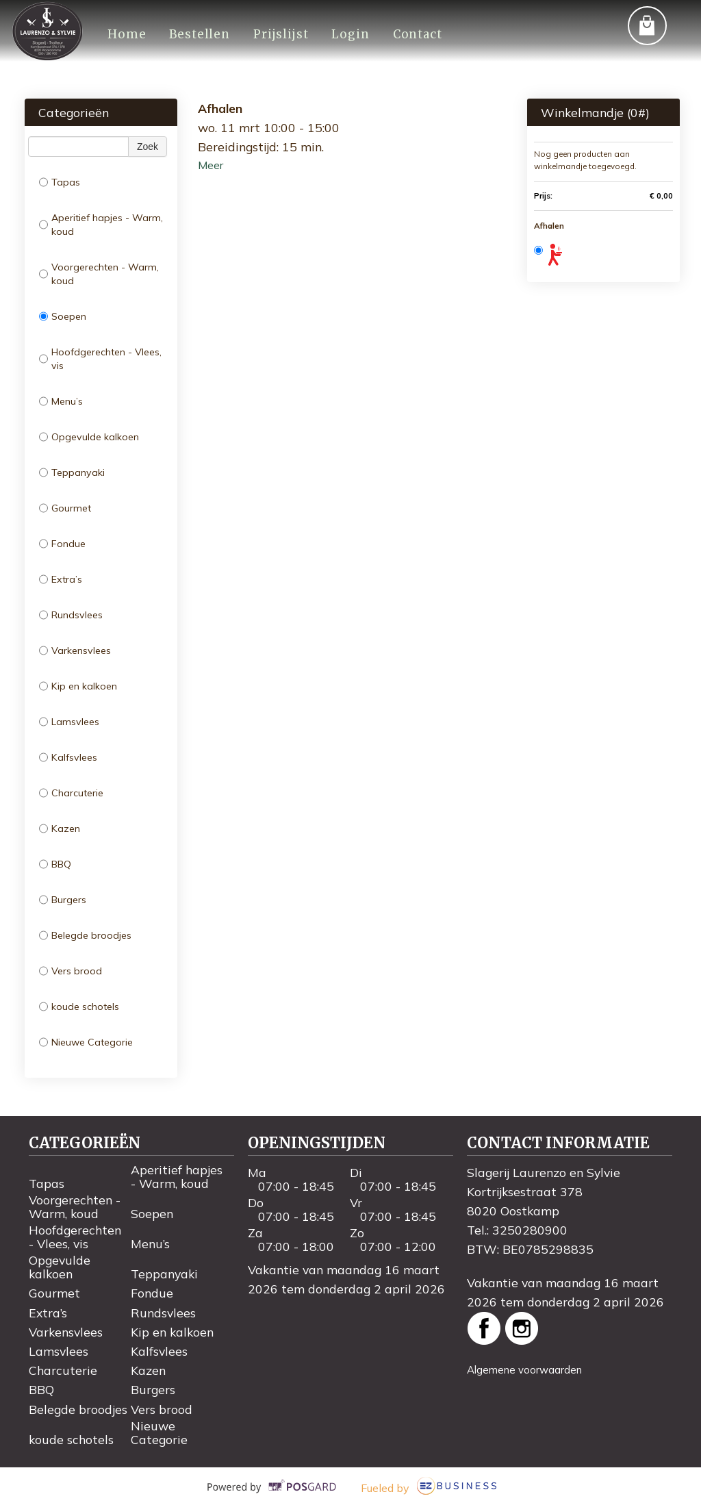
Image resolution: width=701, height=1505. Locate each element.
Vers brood (70, 971)
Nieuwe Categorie (86, 1042)
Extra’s (60, 579)
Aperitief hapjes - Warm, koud (101, 224)
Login (349, 34)
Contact (415, 34)
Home (126, 34)
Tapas (59, 182)
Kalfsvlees (68, 757)
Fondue (62, 544)
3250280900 (530, 1229)
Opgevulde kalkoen (89, 437)
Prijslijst (279, 34)
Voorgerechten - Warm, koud (99, 274)
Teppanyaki (72, 472)
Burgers (62, 900)
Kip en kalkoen (78, 686)
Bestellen (198, 34)
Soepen (62, 316)
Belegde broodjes (85, 935)
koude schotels (79, 1006)
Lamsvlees (69, 722)
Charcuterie (71, 793)
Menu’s (61, 401)
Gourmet (65, 508)
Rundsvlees (71, 615)
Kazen (59, 828)
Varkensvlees (75, 650)
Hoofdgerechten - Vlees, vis (100, 358)
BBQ (55, 864)
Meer (210, 165)
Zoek (147, 146)
